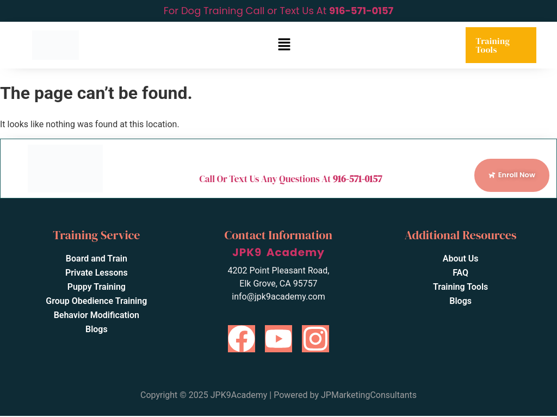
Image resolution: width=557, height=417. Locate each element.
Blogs (96, 330)
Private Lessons (96, 274)
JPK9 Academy (278, 253)
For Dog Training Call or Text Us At (278, 10)
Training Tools (492, 45)
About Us (461, 259)
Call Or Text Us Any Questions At (290, 179)
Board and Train (96, 259)
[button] (284, 45)
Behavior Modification (96, 316)
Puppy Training (96, 288)
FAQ (460, 274)
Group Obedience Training (96, 302)
